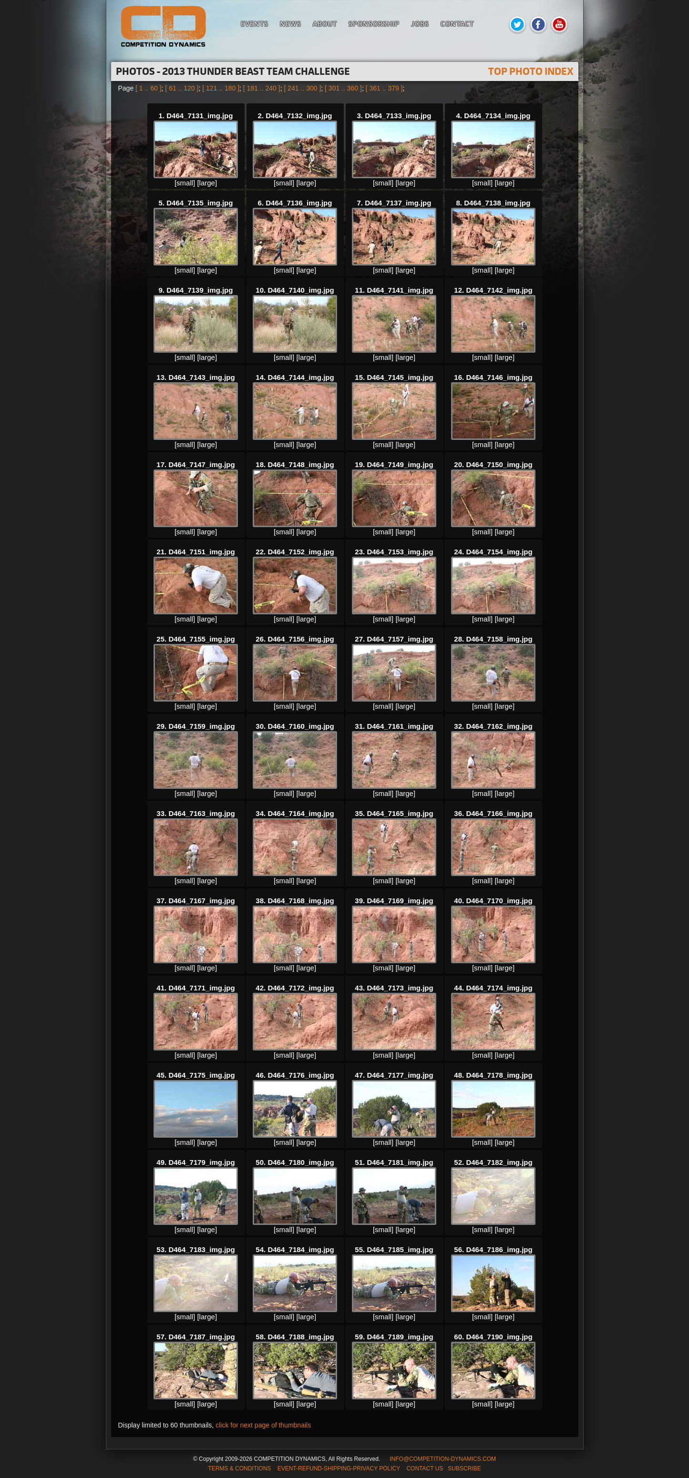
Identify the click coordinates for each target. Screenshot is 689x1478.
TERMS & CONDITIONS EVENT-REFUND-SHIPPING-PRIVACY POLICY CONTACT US (325, 1468)
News (290, 23)
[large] (207, 183)
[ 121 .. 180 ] (220, 88)
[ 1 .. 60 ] (148, 88)
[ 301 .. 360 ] (343, 88)
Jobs (420, 23)
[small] (185, 183)
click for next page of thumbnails (263, 1425)
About (325, 23)
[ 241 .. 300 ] (302, 88)
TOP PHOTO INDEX (531, 71)
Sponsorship (374, 23)
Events (254, 23)
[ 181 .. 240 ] (261, 88)
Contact (457, 23)
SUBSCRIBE (464, 1468)
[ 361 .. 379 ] (384, 88)
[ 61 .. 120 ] (181, 88)
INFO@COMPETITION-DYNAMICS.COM (443, 1459)
